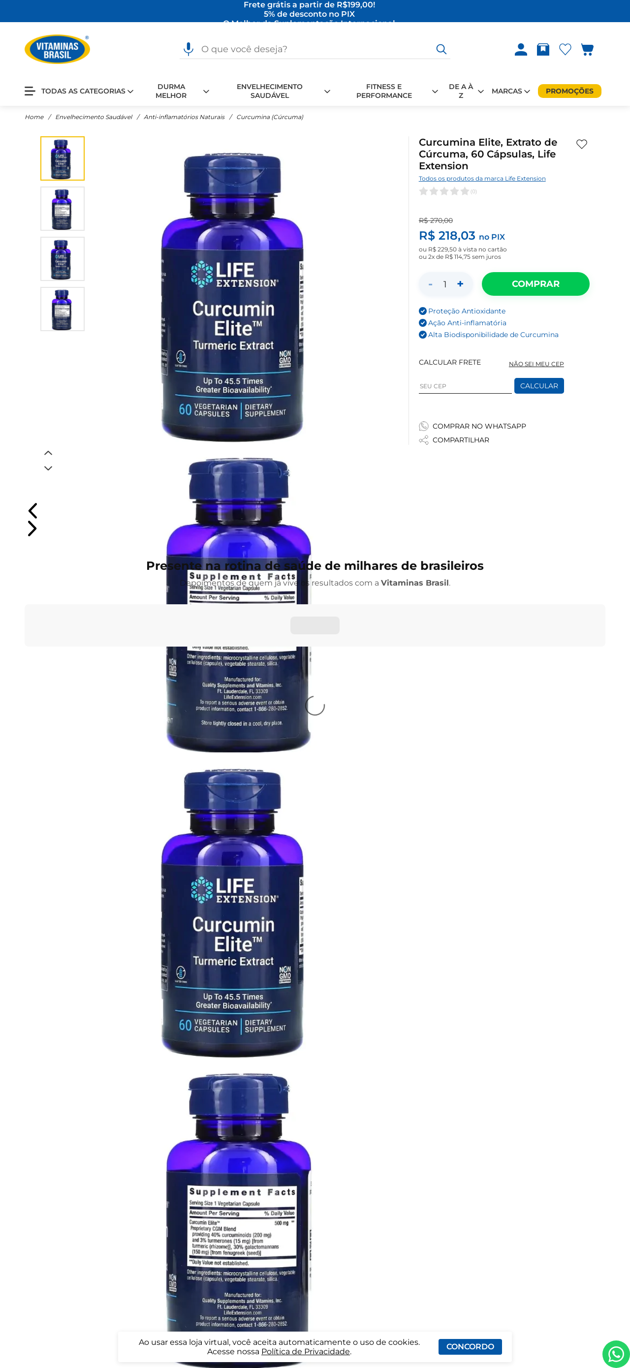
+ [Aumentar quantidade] (460, 284)
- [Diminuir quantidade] (430, 284)
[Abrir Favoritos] (565, 49)
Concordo (470, 1346)
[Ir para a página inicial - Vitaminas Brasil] (57, 49)
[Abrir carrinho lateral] (593, 49)
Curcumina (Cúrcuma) (269, 117)
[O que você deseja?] (441, 49)
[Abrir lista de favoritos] (567, 49)
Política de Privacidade (305, 1351)
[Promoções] (569, 91)
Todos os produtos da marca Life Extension (482, 178)
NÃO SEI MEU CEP (536, 364)
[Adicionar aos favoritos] (582, 144)
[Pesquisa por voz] (188, 49)
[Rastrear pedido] (545, 49)
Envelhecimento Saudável (93, 117)
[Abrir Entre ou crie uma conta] (521, 49)
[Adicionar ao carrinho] (536, 284)
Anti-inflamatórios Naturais (184, 117)
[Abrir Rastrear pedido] (543, 49)
